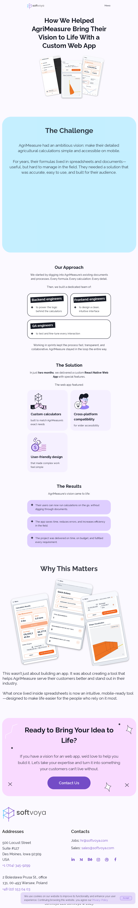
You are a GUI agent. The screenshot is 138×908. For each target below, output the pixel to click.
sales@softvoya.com (97, 848)
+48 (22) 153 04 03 (16, 889)
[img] (24, 814)
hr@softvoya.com (94, 840)
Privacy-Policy (100, 900)
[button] (69, 783)
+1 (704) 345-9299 (16, 865)
